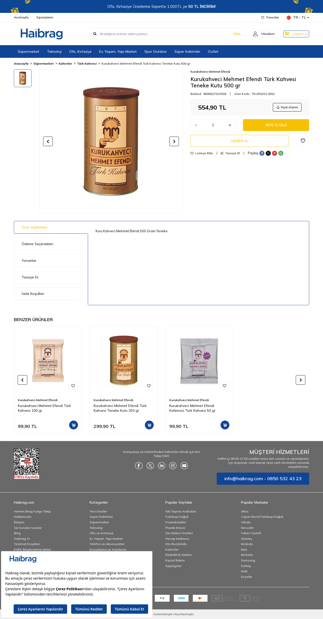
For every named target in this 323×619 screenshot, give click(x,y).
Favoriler (270, 17)
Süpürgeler (173, 566)
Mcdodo (247, 544)
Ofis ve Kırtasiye (102, 533)
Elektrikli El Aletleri (178, 555)
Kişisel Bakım (175, 560)
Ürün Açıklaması (34, 227)
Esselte (246, 577)
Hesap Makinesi (177, 538)
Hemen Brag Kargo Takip (32, 511)
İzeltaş (246, 566)
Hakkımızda (22, 517)
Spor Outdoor (155, 51)
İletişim (19, 522)
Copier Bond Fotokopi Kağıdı (262, 517)
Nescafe (247, 528)
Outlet (213, 51)
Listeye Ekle (202, 155)
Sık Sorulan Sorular (28, 528)
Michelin (247, 555)
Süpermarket (28, 51)
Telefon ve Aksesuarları (107, 544)
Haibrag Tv (22, 538)
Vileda (246, 522)
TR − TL (298, 17)
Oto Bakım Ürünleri (179, 533)
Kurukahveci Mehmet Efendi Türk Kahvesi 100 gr (44, 408)
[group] (111, 141)
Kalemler (172, 549)
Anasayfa (21, 63)
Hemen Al (239, 142)
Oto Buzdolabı (176, 544)
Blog (17, 533)
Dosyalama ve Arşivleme (108, 549)
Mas (244, 549)
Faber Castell (251, 533)
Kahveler (65, 63)
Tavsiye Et (230, 155)
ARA (230, 34)
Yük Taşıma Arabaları (180, 511)
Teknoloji (54, 51)
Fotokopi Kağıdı (177, 517)
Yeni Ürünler (98, 511)
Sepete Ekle (276, 126)
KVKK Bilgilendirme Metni (32, 549)
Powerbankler (175, 522)
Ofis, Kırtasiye (80, 51)
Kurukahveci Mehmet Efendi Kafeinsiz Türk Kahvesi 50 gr (192, 408)
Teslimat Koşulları (27, 544)
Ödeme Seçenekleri (37, 244)
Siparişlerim (44, 17)
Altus (245, 511)
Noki (244, 571)
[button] (48, 141)
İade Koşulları (33, 293)
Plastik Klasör (175, 528)
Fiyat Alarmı (287, 107)
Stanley (246, 538)
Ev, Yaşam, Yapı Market (118, 51)
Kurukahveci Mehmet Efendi (210, 71)
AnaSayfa (21, 17)
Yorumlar (29, 260)
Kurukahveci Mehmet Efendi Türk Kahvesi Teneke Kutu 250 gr (120, 408)
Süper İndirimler (187, 51)
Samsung (248, 560)
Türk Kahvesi (87, 63)
